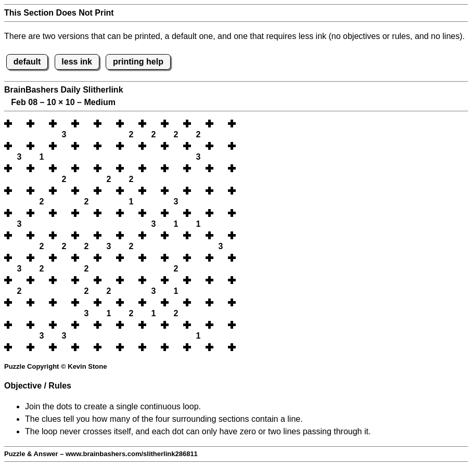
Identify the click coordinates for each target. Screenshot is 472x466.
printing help (138, 61)
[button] (19, 123)
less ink (76, 61)
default (27, 61)
